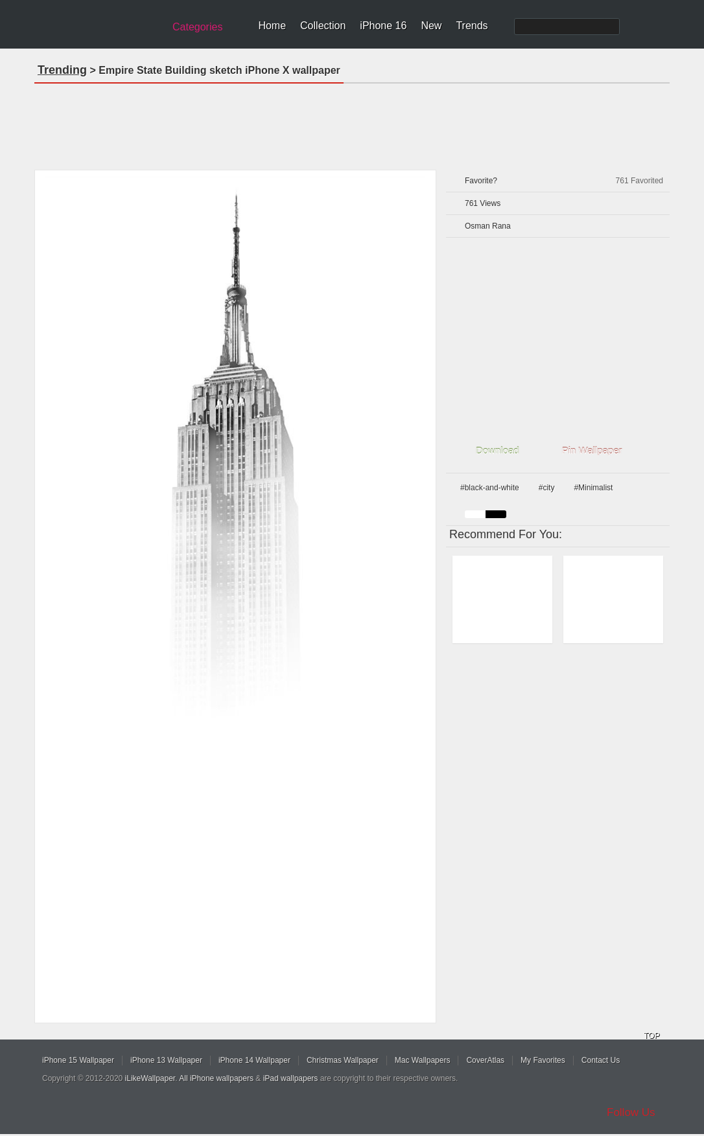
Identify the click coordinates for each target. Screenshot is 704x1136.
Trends (471, 25)
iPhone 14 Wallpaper (254, 1060)
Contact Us (600, 1060)
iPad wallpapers (290, 1078)
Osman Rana (488, 226)
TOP (651, 1035)
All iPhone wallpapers (216, 1078)
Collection (323, 25)
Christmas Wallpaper (343, 1060)
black (496, 514)
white (475, 514)
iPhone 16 (383, 25)
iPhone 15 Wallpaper (78, 1060)
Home (272, 25)
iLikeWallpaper (150, 1078)
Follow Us (631, 1112)
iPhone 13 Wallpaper (166, 1060)
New (431, 25)
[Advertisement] (352, 122)
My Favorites (543, 1060)
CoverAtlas (485, 1060)
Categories (197, 26)
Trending (62, 69)
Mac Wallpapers (423, 1060)
